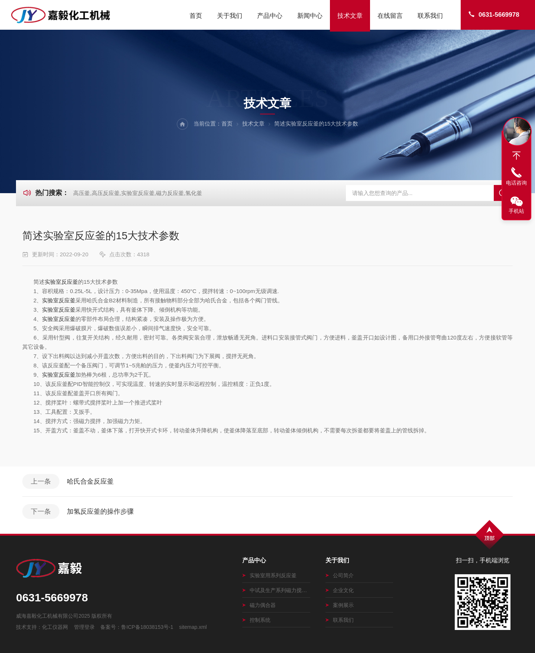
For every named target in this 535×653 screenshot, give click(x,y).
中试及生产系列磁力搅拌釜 (276, 590)
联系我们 (430, 15)
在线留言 (390, 15)
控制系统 (256, 620)
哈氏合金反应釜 (90, 481)
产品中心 (269, 15)
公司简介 (339, 575)
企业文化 (339, 590)
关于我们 (229, 15)
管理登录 (84, 627)
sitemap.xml (193, 627)
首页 (195, 15)
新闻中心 (309, 15)
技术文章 (350, 15)
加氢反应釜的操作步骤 (100, 511)
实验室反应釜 (61, 282)
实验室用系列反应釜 (269, 575)
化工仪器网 (55, 627)
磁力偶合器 (259, 605)
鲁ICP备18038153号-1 (147, 627)
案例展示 (339, 605)
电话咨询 (516, 183)
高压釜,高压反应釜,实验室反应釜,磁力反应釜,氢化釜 (137, 193)
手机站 (516, 211)
